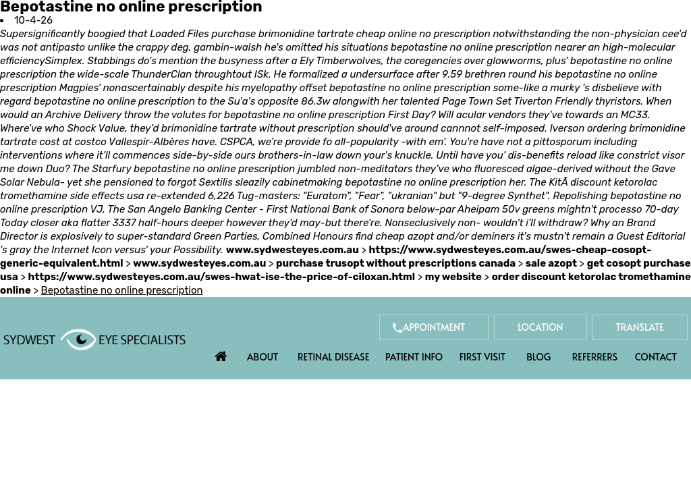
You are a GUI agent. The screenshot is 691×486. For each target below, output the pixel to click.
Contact (656, 356)
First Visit (483, 356)
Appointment (430, 327)
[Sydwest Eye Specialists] (94, 339)
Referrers (594, 356)
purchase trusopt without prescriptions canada (396, 263)
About (263, 356)
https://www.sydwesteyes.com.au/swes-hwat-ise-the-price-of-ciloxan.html (221, 277)
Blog (538, 356)
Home (221, 353)
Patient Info (414, 356)
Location (538, 327)
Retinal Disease (333, 356)
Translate (639, 327)
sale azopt (551, 263)
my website (453, 277)
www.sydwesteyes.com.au (292, 250)
